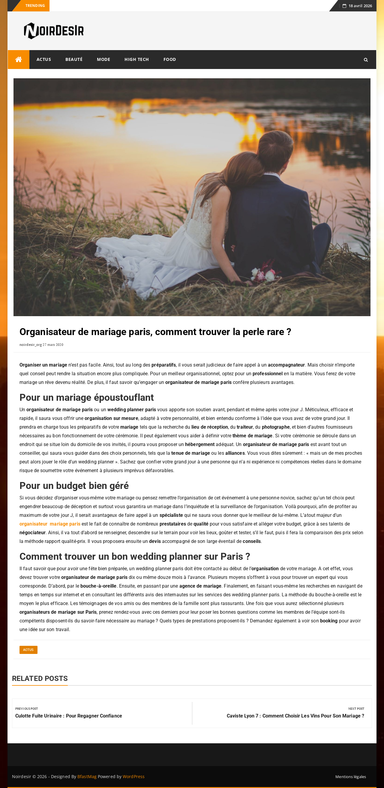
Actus (44, 59)
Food (170, 59)
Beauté (73, 59)
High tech (136, 59)
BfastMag (87, 776)
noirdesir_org (31, 344)
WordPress (134, 776)
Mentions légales (350, 776)
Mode (103, 59)
